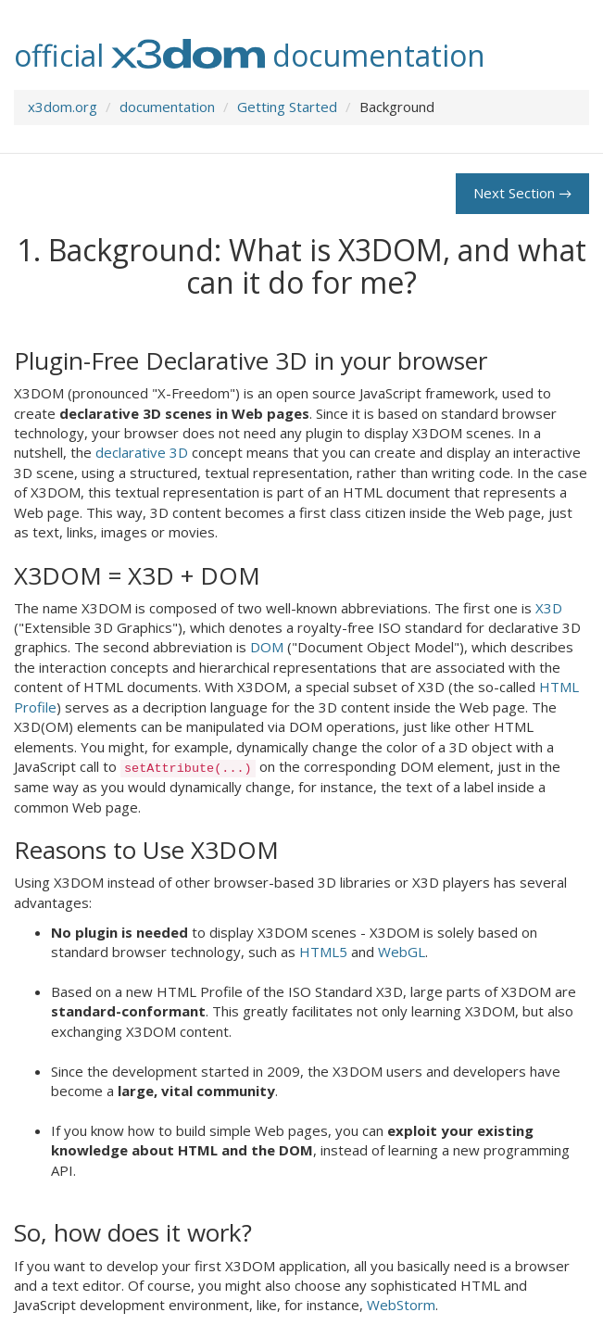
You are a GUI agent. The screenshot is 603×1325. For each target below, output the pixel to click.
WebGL (401, 951)
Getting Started (287, 106)
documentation (167, 106)
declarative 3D (141, 452)
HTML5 (323, 951)
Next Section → (522, 192)
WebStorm (401, 1304)
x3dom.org (62, 106)
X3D (548, 608)
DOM (266, 646)
